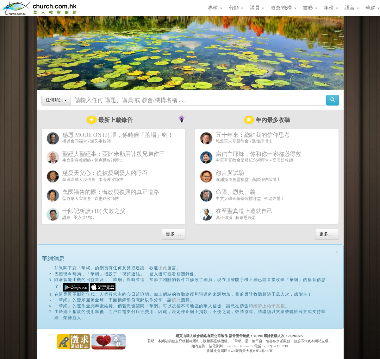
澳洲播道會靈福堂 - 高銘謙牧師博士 (240, 176)
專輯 (215, 7)
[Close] (337, 252)
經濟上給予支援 (269, 306)
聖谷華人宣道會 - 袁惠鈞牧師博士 (104, 195)
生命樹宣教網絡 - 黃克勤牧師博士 (107, 157)
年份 (331, 7)
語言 (352, 7)
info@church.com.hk (238, 346)
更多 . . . (173, 234)
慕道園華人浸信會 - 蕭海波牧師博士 (98, 176)
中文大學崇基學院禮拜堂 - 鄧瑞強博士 (242, 195)
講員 (257, 7)
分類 (236, 7)
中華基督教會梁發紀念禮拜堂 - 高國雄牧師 (252, 157)
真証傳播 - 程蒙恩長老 (237, 214)
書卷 (310, 7)
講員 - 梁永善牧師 (87, 214)
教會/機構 (283, 7)
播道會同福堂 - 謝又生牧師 (111, 138)
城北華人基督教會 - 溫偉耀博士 (246, 138)
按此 (162, 268)
